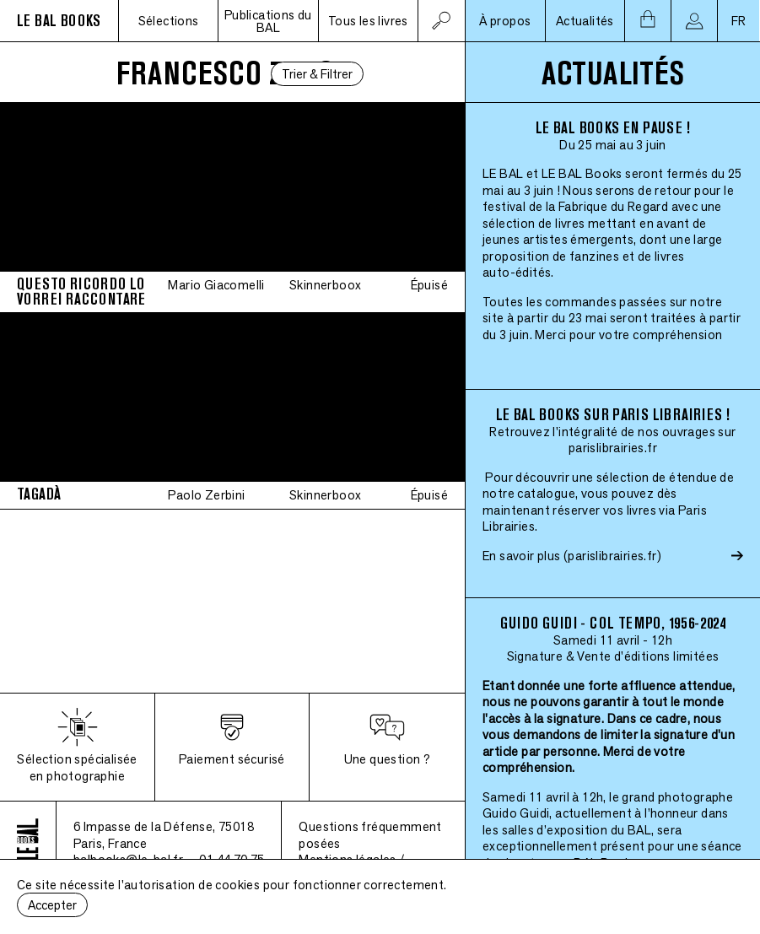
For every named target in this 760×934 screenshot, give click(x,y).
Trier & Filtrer (317, 74)
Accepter (52, 905)
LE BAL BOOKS (59, 20)
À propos (505, 21)
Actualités (585, 21)
